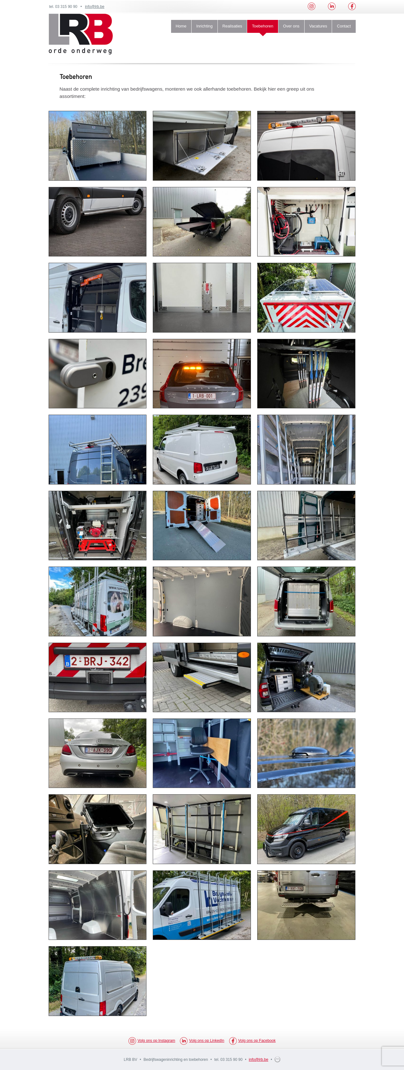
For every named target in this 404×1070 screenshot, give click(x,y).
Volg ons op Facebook (252, 1041)
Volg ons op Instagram (151, 1041)
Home (181, 26)
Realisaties (232, 26)
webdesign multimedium (277, 1059)
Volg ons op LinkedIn (202, 1041)
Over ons (291, 26)
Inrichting (204, 26)
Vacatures (318, 26)
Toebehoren (262, 26)
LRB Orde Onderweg (81, 34)
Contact (344, 26)
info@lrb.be (94, 6)
